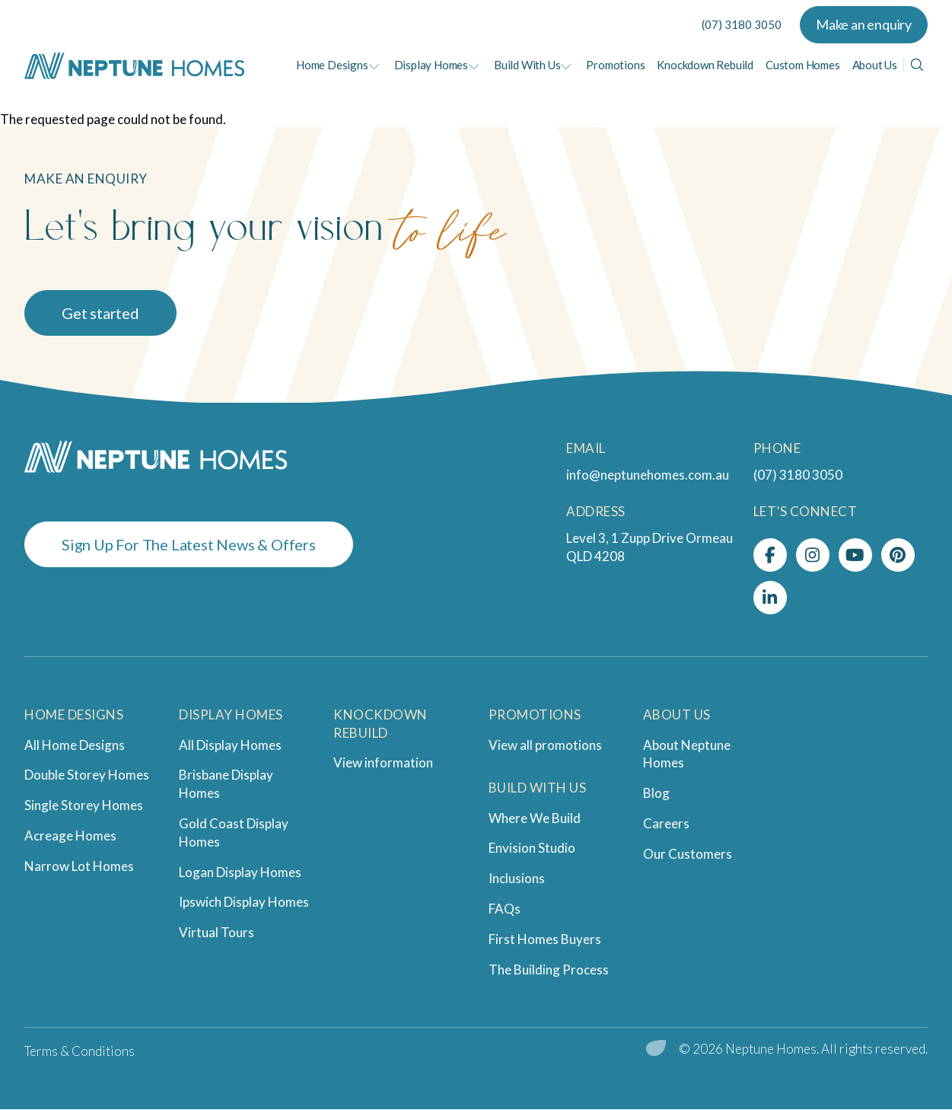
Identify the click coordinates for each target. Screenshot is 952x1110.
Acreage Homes (70, 836)
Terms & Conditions (79, 1051)
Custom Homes (803, 65)
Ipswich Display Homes (244, 902)
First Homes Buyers (545, 939)
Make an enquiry (864, 24)
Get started (100, 313)
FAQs (505, 909)
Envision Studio (532, 848)
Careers (666, 823)
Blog (656, 793)
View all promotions (545, 745)
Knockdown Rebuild (705, 65)
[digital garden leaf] (656, 1049)
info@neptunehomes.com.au (647, 475)
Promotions (615, 65)
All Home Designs (74, 745)
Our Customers (687, 854)
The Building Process (549, 970)
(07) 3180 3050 (742, 24)
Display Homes (431, 65)
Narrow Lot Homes (79, 866)
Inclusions (517, 878)
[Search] (917, 64)
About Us (874, 65)
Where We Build (535, 818)
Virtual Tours (216, 932)
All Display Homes (230, 745)
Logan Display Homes (240, 872)
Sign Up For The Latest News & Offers (189, 544)
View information (383, 762)
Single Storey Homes (83, 805)
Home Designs (332, 65)
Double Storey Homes (86, 775)
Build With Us (527, 65)
